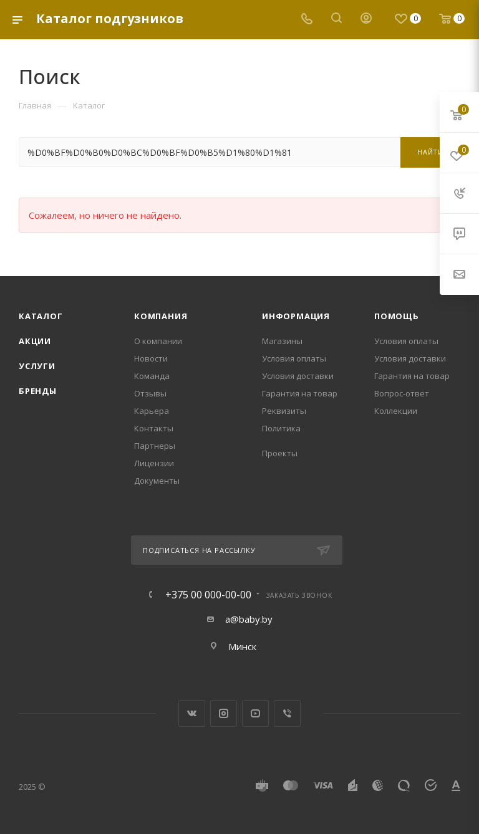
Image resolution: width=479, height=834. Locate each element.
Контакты (153, 428)
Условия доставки (298, 375)
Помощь (396, 316)
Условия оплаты (294, 358)
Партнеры (154, 445)
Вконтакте (191, 713)
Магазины (282, 341)
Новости (151, 358)
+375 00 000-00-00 (208, 595)
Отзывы (150, 393)
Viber (287, 713)
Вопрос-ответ (401, 393)
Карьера (151, 410)
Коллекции (395, 410)
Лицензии (154, 463)
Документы (157, 480)
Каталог (41, 316)
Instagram (223, 713)
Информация (296, 316)
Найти (430, 151)
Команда (152, 375)
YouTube (255, 713)
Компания (160, 316)
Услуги (37, 365)
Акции (35, 341)
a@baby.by (249, 619)
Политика (281, 428)
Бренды (38, 390)
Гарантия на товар (299, 393)
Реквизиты (284, 410)
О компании (158, 341)
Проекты (280, 453)
